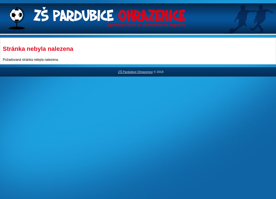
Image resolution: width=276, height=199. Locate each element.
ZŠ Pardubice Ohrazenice (135, 72)
